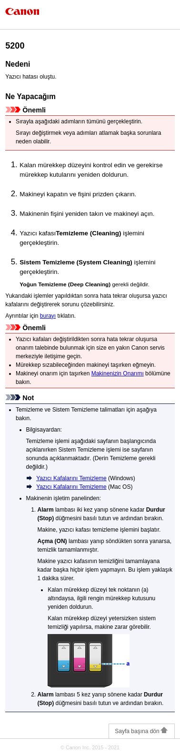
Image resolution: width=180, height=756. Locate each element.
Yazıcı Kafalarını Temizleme (71, 478)
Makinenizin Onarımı (117, 373)
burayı (48, 315)
